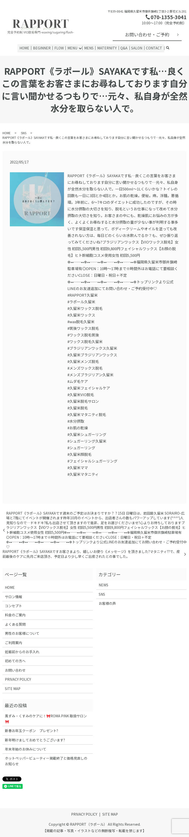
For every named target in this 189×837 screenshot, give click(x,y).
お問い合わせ (15, 669)
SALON (136, 47)
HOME (25, 47)
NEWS (103, 584)
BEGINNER (42, 47)
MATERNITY (107, 47)
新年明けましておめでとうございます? (35, 739)
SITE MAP (12, 688)
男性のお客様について (22, 633)
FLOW (59, 47)
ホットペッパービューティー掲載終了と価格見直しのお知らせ (46, 761)
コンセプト (13, 605)
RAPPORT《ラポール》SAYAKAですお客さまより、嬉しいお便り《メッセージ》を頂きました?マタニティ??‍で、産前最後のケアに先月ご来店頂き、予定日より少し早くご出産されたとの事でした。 (91, 554)
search (167, 48)
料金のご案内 (15, 614)
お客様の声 (107, 603)
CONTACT (153, 47)
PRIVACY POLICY (18, 679)
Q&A (123, 47)
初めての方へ (15, 660)
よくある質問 (15, 623)
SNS (23, 132)
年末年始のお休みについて (25, 748)
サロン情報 (13, 596)
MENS (89, 47)
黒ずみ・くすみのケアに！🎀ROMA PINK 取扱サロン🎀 (46, 718)
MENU (73, 47)
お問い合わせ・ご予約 (147, 34)
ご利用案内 (13, 642)
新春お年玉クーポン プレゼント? (31, 730)
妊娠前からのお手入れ (22, 651)
